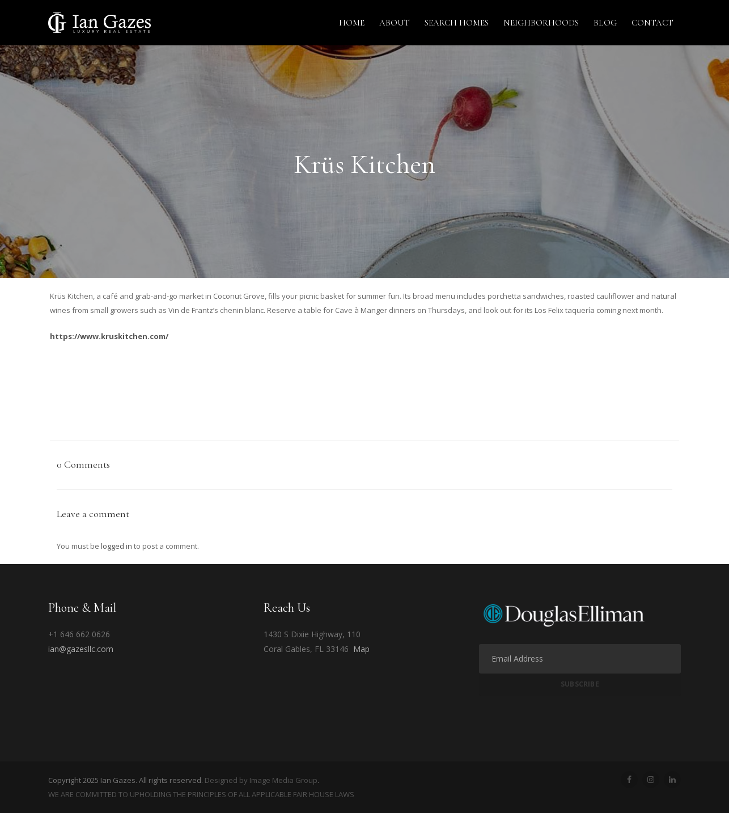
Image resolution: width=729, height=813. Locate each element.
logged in (116, 546)
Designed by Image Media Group (261, 780)
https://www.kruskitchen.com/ (109, 336)
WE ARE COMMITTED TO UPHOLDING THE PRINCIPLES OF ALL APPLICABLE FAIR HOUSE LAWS (201, 794)
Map (361, 648)
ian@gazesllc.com (80, 648)
